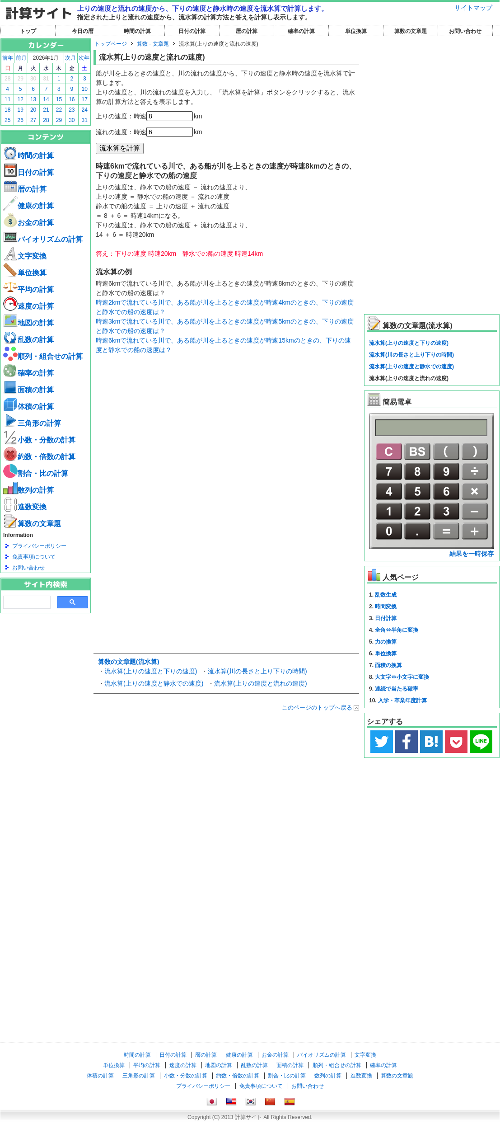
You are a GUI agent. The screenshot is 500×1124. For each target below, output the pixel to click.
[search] (26, 602)
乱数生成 (386, 595)
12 (20, 99)
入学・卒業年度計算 (402, 700)
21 (46, 110)
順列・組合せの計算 (43, 356)
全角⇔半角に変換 (396, 630)
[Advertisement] (45, 663)
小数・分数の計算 (39, 440)
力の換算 (386, 642)
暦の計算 (246, 31)
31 (46, 78)
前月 (21, 58)
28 (7, 78)
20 (33, 110)
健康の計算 (28, 206)
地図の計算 (28, 323)
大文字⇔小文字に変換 (402, 677)
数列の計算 (28, 490)
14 (46, 99)
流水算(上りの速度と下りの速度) (150, 671)
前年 (7, 58)
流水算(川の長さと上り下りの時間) (257, 671)
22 (59, 110)
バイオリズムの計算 (43, 239)
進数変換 (25, 507)
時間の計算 (137, 31)
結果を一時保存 (471, 553)
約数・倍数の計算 (39, 457)
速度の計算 (28, 306)
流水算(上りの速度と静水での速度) (153, 683)
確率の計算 (301, 31)
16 (72, 99)
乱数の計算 (28, 339)
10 (85, 89)
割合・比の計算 (35, 473)
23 (72, 110)
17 (85, 99)
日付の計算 (192, 31)
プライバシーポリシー (39, 546)
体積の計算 (28, 406)
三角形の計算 (32, 423)
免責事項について (34, 557)
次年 (84, 58)
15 (59, 99)
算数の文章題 (410, 31)
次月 (70, 58)
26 (20, 120)
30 (33, 78)
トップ (28, 31)
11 (7, 99)
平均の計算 (28, 289)
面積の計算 (28, 390)
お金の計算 (28, 222)
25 (7, 120)
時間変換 (386, 606)
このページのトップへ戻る (317, 707)
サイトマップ (473, 7)
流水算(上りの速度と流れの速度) (260, 683)
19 (20, 110)
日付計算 (386, 618)
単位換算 (356, 31)
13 (33, 99)
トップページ (110, 44)
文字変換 (25, 256)
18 (7, 110)
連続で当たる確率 (396, 689)
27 (33, 120)
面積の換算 (388, 665)
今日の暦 (82, 31)
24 (85, 110)
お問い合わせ (465, 31)
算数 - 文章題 (153, 44)
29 (20, 78)
